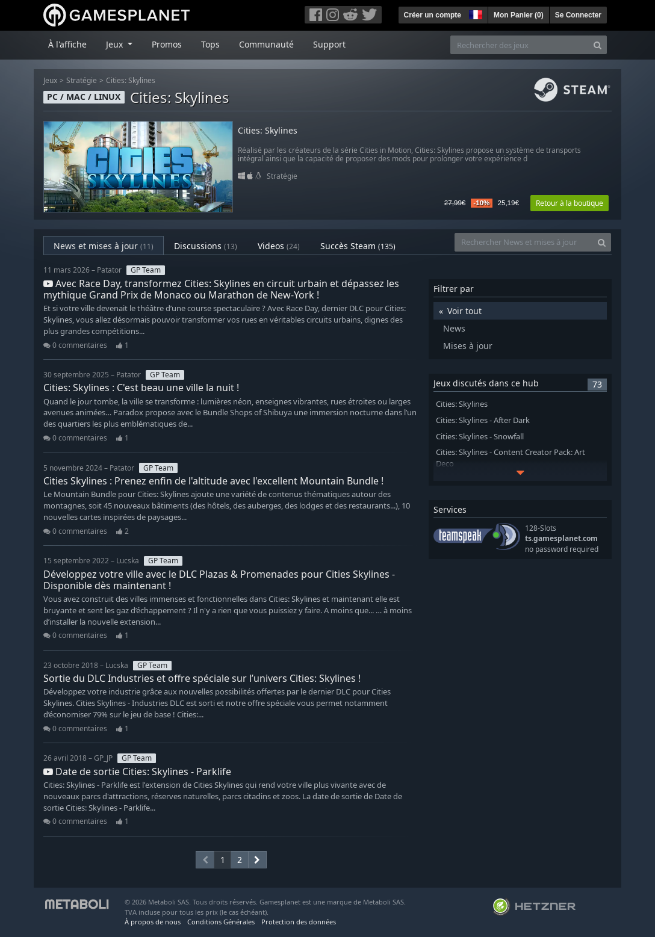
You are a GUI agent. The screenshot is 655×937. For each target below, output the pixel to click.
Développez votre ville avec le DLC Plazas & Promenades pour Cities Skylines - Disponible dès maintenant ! (219, 579)
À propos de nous (153, 921)
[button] (474, 13)
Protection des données (298, 921)
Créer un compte (432, 15)
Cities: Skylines (130, 80)
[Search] (597, 45)
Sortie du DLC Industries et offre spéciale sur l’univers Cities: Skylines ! (202, 678)
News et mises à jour (104, 246)
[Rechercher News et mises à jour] (524, 242)
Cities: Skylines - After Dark (483, 420)
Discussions (205, 246)
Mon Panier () (519, 15)
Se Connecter (578, 15)
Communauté (266, 44)
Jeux (50, 80)
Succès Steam (358, 246)
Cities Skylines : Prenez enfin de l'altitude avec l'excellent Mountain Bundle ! (213, 480)
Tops (210, 44)
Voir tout (464, 311)
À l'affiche (67, 44)
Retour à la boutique (569, 203)
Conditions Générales (221, 921)
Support (329, 44)
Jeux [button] (115, 44)
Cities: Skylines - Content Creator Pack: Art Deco (510, 458)
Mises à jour (467, 345)
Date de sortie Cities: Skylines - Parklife (137, 771)
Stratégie (81, 80)
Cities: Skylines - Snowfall (480, 436)
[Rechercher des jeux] (519, 45)
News (454, 328)
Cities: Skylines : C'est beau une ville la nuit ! (141, 387)
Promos (167, 44)
